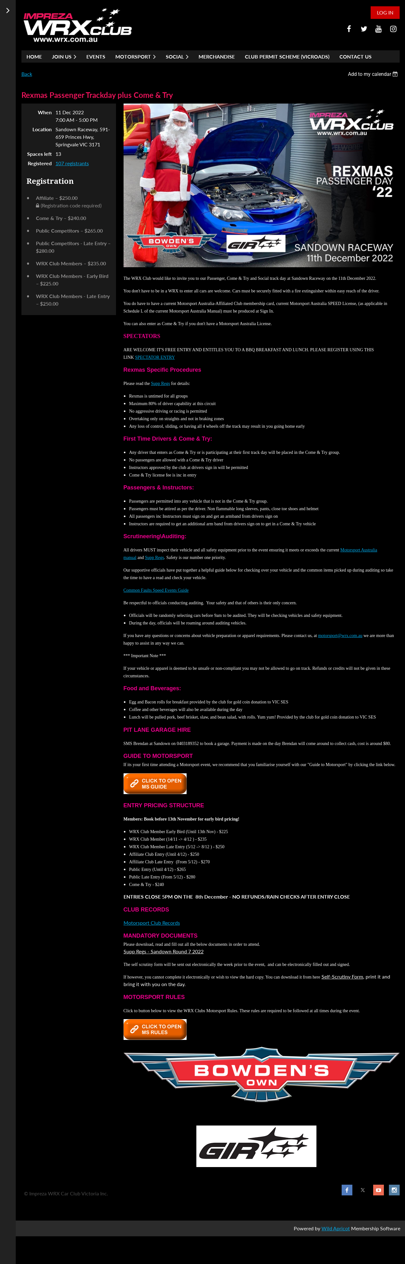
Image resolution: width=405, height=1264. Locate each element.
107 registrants (72, 163)
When (45, 112)
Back (26, 74)
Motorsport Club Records (152, 923)
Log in (385, 12)
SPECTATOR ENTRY (155, 357)
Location (42, 129)
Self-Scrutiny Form (342, 976)
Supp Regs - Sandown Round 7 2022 (164, 951)
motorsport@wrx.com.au (340, 635)
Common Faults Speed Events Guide (156, 590)
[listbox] (374, 74)
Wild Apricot (335, 1228)
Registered (40, 163)
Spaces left (39, 154)
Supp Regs (160, 383)
